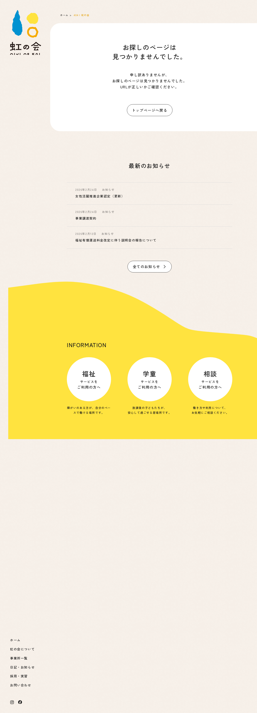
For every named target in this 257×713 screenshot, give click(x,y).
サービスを (89, 379)
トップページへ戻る (149, 110)
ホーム (64, 15)
